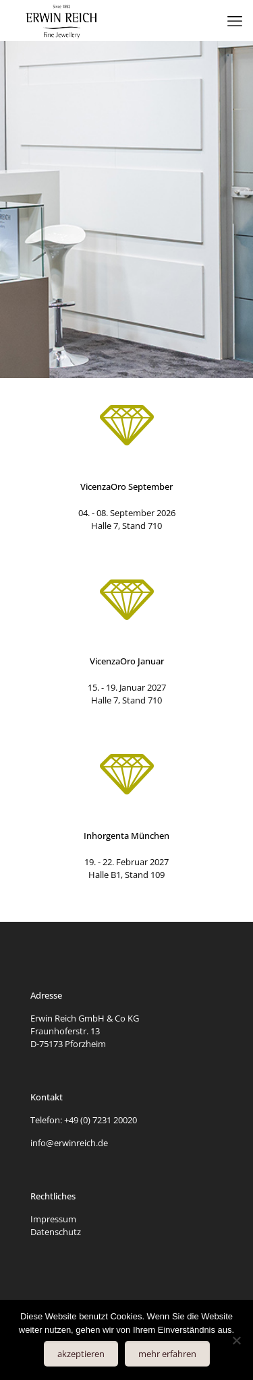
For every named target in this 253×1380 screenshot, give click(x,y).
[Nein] (236, 1340)
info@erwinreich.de (69, 1143)
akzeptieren (81, 1354)
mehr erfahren (167, 1354)
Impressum (53, 1219)
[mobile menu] (234, 20)
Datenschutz (55, 1232)
